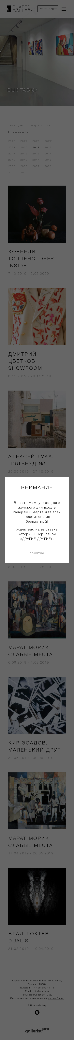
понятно (37, 553)
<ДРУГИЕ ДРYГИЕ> (36, 539)
